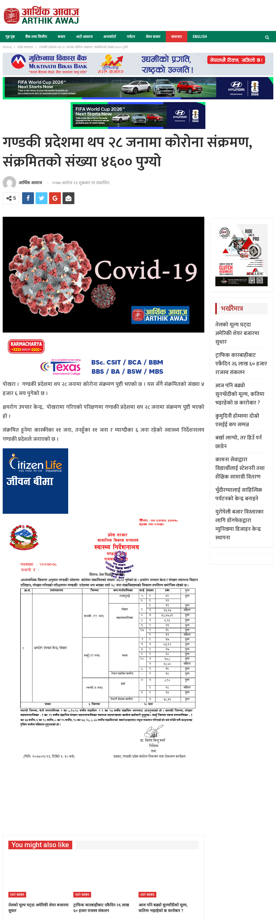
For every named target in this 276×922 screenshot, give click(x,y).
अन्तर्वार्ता (109, 36)
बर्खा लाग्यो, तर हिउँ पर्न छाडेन (238, 442)
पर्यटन (131, 36)
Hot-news (17, 894)
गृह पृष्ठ (10, 36)
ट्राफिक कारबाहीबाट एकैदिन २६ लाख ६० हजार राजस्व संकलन (241, 364)
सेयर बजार (153, 36)
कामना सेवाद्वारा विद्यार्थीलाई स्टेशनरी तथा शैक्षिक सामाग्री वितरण (240, 468)
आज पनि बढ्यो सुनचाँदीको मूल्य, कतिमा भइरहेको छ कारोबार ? (239, 394)
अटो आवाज (84, 36)
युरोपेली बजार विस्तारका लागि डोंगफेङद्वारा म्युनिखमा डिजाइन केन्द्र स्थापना (239, 524)
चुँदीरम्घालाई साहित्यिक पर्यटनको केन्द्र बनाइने (238, 494)
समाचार (176, 36)
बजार (61, 36)
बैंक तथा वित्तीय (36, 36)
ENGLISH (200, 36)
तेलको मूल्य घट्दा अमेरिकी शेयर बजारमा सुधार (237, 333)
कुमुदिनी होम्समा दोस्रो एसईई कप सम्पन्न (237, 420)
